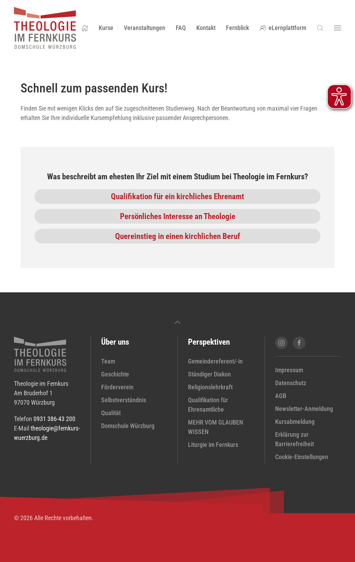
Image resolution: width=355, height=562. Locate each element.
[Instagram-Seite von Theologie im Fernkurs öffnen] (281, 343)
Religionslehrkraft (210, 387)
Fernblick (237, 27)
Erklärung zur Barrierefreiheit (294, 439)
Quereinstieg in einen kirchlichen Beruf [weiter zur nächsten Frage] (177, 236)
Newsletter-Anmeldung (304, 408)
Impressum (289, 370)
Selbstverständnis (123, 400)
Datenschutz (290, 383)
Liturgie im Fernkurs (213, 444)
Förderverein (117, 387)
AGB (280, 395)
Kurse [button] (106, 27)
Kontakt (206, 27)
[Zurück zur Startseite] (45, 28)
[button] (320, 28)
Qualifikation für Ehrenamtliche (208, 404)
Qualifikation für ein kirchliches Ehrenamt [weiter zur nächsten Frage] (177, 196)
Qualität (111, 413)
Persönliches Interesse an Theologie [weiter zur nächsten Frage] (177, 216)
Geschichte (115, 374)
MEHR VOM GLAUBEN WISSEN (215, 427)
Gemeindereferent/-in (215, 361)
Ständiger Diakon (209, 374)
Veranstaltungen (144, 27)
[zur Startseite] (40, 354)
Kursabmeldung (295, 421)
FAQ (181, 27)
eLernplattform (283, 27)
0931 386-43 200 (54, 418)
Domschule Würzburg (127, 425)
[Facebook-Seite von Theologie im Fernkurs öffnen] (299, 343)
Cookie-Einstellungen (301, 456)
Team (108, 361)
